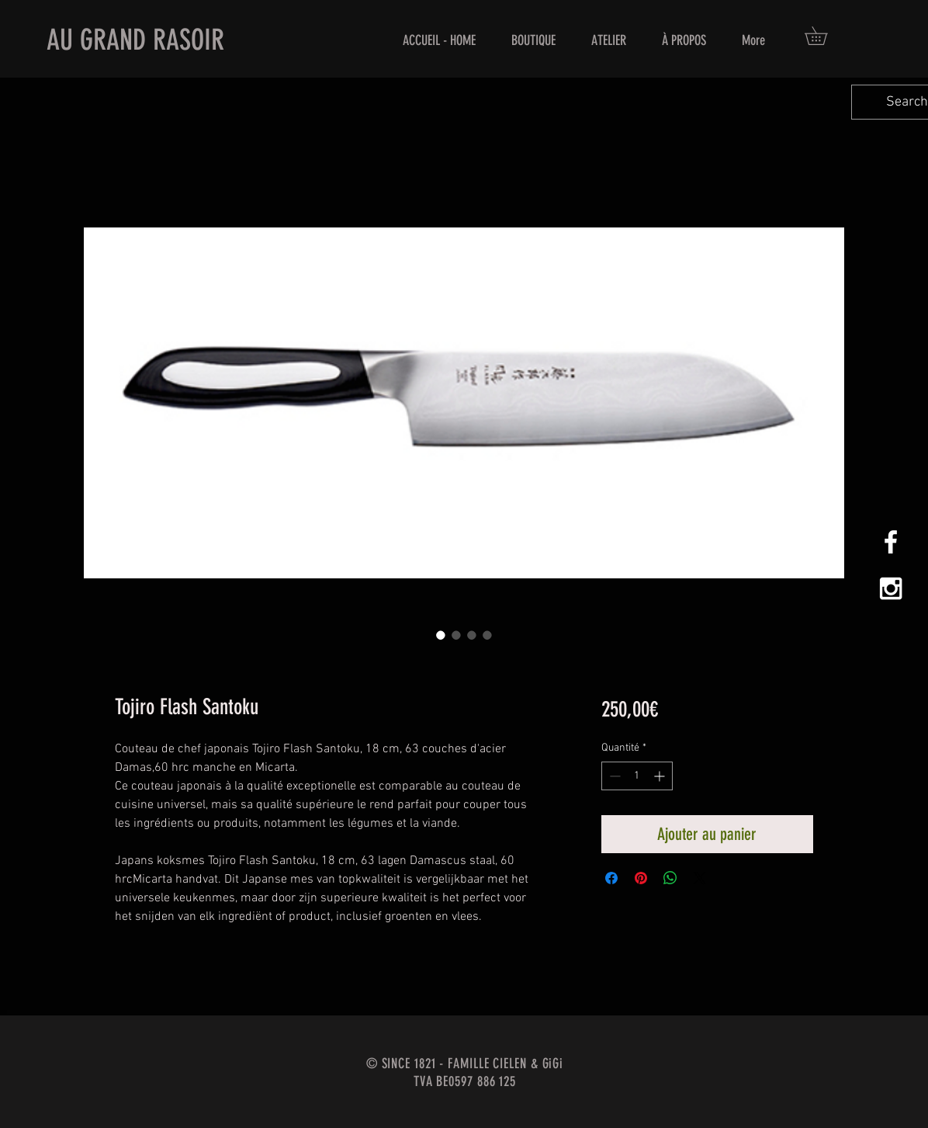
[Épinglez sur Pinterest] (641, 878)
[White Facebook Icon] (890, 541)
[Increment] (660, 776)
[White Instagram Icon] (890, 588)
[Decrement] (613, 776)
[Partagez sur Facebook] (611, 878)
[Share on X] (700, 878)
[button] (825, 35)
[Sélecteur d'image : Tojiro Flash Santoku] (440, 635)
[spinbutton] (637, 776)
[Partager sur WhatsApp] (670, 878)
